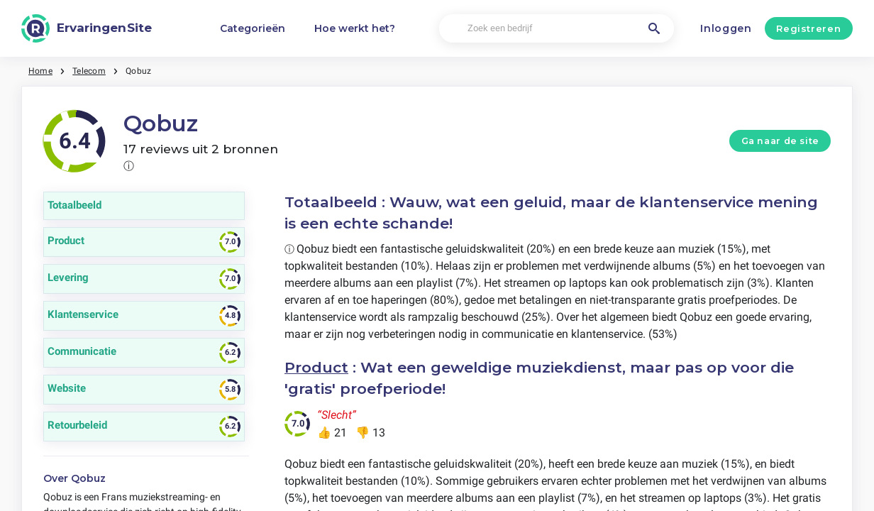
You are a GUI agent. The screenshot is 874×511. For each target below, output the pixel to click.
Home (40, 71)
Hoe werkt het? (354, 28)
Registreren (808, 28)
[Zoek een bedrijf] (556, 28)
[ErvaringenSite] (86, 28)
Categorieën (252, 28)
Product (316, 367)
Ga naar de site (780, 141)
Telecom (89, 71)
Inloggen (726, 28)
